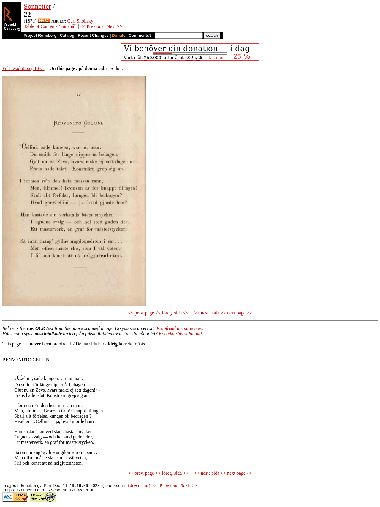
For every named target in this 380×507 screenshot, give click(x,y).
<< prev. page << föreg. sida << (158, 312)
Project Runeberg (39, 35)
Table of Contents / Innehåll (50, 26)
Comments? (140, 35)
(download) (139, 486)
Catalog (67, 35)
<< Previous (91, 26)
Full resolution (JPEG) (23, 68)
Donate (118, 35)
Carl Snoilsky (80, 20)
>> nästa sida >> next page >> (223, 312)
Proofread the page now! (180, 328)
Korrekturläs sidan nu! (180, 333)
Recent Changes (93, 35)
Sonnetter (37, 6)
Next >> (114, 26)
